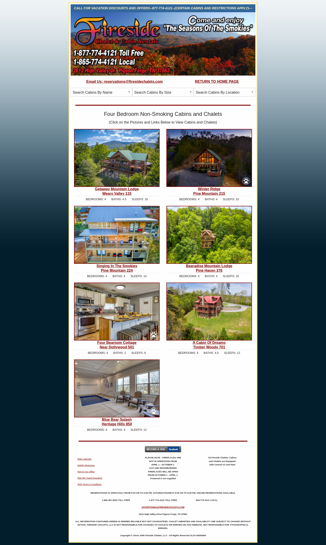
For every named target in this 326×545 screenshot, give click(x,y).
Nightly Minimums (86, 465)
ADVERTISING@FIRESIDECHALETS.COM (163, 507)
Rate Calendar (84, 459)
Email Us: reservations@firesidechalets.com (124, 81)
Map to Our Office (86, 471)
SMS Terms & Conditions (89, 484)
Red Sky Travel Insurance (89, 478)
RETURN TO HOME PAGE (217, 81)
